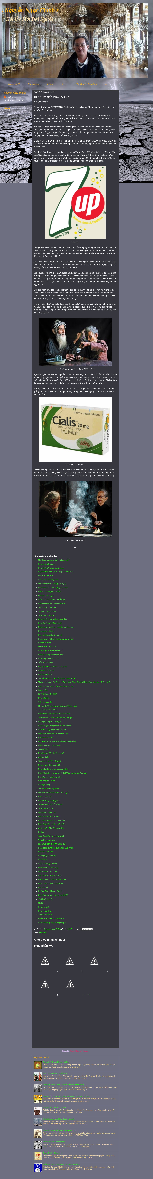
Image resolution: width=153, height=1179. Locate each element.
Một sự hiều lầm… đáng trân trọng (52, 584)
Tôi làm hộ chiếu (45, 915)
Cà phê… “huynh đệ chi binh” (50, 623)
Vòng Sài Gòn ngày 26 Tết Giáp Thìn (53, 733)
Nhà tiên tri (42, 860)
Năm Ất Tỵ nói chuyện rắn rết (50, 635)
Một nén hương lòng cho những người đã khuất (57, 706)
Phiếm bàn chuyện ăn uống (49, 592)
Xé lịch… (42, 832)
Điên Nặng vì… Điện (46, 781)
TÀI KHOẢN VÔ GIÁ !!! (47, 710)
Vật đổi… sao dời (45, 702)
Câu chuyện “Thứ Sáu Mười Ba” (51, 828)
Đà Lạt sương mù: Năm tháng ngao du (58, 1119)
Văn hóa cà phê (44, 797)
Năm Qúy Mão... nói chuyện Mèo (51, 824)
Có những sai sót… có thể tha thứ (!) (53, 895)
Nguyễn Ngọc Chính (13, 97)
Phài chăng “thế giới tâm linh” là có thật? (54, 714)
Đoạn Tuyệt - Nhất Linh (52, 1153)
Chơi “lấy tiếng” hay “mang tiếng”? (52, 923)
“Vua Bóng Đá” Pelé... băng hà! (51, 836)
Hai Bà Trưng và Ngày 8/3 (48, 801)
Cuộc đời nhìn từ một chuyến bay (51, 599)
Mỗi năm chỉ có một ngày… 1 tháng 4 (53, 793)
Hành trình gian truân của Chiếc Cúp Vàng (55, 848)
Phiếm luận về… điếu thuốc (49, 745)
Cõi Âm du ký (43, 757)
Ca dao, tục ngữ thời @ (47, 864)
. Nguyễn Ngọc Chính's (30, 10)
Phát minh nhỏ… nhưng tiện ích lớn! (53, 588)
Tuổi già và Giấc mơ (46, 615)
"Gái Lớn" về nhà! (45, 899)
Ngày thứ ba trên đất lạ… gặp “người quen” (55, 572)
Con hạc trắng (44, 785)
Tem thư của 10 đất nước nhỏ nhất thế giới (55, 718)
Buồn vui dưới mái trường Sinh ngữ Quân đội (61, 1164)
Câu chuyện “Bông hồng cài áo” (51, 883)
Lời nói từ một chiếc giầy (48, 868)
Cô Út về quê (43, 907)
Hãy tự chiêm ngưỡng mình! (49, 777)
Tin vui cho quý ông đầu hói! (49, 761)
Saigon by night (44, 643)
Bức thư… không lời (46, 596)
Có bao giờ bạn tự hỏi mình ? (50, 651)
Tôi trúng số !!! (44, 749)
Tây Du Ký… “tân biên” (47, 607)
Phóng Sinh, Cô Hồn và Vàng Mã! (52, 879)
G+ (64, 83)
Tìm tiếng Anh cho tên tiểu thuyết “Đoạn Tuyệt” (57, 678)
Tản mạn (42, 933)
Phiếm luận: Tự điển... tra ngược (51, 919)
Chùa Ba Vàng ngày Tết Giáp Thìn (52, 730)
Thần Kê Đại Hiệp (45, 662)
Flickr (50, 83)
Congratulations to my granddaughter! (53, 769)
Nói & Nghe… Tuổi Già (47, 871)
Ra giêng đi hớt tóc (45, 631)
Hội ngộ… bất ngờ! (45, 852)
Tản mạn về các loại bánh (48, 789)
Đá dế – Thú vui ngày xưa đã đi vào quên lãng (57, 741)
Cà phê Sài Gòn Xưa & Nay (54, 1108)
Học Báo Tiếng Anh (86, 83)
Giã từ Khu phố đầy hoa (48, 580)
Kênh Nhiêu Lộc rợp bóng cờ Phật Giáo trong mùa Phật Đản (62, 773)
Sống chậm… (43, 690)
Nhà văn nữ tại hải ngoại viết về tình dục (59, 1130)
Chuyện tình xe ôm (46, 670)
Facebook (33, 83)
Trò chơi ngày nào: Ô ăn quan (50, 804)
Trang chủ (13, 83)
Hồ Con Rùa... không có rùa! (49, 891)
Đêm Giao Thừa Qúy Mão (48, 816)
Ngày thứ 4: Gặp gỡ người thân (51, 568)
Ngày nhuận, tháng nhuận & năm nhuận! (54, 726)
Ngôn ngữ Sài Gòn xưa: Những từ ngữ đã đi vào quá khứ (66, 1096)
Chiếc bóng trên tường (47, 840)
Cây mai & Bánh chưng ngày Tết (51, 820)
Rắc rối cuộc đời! (45, 674)
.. (106, 83)
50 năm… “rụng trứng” (47, 611)
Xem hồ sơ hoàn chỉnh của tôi (14, 100)
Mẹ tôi (40, 903)
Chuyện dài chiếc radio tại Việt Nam (52, 619)
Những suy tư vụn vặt (47, 856)
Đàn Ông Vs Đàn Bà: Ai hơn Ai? (51, 753)
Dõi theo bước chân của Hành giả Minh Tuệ (56, 686)
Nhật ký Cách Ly (45, 911)
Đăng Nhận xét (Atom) (79, 1051)
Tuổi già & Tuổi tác (45, 808)
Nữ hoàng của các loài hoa (49, 659)
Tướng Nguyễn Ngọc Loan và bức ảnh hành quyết (63, 1085)
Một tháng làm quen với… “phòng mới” (53, 560)
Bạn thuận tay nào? (46, 737)
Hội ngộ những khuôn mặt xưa (50, 655)
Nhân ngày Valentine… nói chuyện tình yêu (55, 627)
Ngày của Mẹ (43, 698)
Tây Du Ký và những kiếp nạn (55, 1073)
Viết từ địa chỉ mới (45, 576)
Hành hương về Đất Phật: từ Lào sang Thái (55, 639)
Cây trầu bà (43, 887)
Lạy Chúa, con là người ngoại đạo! (52, 844)
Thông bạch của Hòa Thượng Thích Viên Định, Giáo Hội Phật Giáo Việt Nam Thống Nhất (74, 682)
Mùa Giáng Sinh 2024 (47, 647)
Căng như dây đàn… (46, 564)
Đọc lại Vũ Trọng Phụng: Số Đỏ (55, 1062)
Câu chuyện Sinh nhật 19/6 (49, 765)
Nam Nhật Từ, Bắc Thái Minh (50, 875)
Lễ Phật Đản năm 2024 (47, 694)
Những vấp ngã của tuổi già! (49, 722)
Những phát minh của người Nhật (51, 603)
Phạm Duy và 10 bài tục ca (54, 1142)
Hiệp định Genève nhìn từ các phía (52, 667)
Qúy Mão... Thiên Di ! (47, 812)
